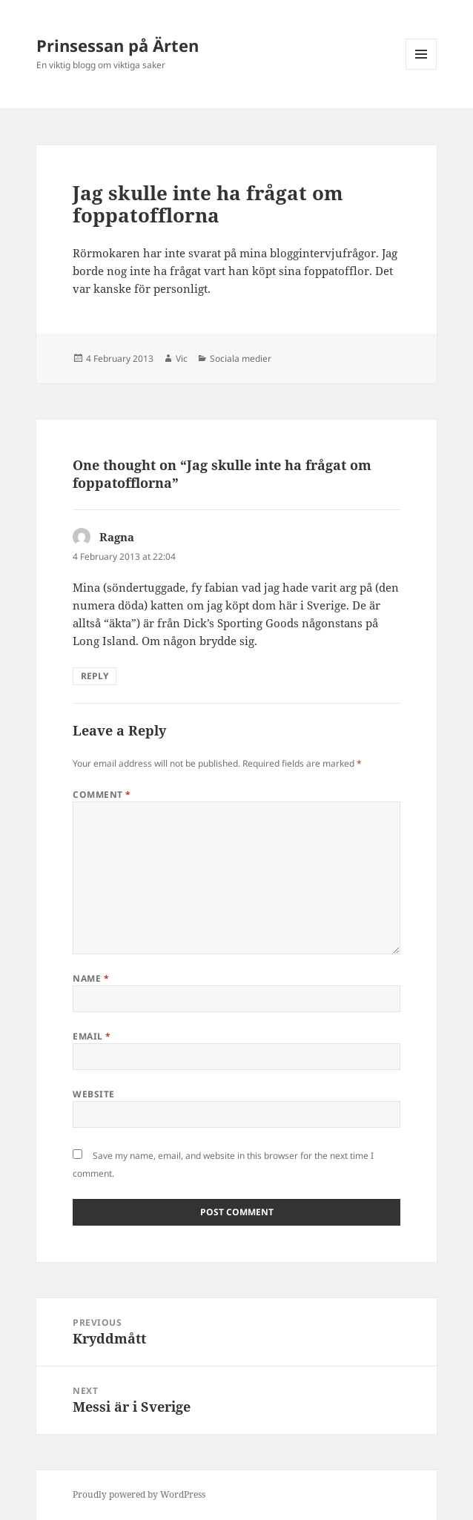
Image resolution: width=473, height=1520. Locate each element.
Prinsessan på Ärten (117, 45)
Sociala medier (240, 358)
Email (91, 1036)
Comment (101, 794)
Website (93, 1094)
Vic (182, 358)
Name (91, 978)
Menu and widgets (421, 69)
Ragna (116, 536)
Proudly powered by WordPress (139, 1494)
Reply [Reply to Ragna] (94, 676)
